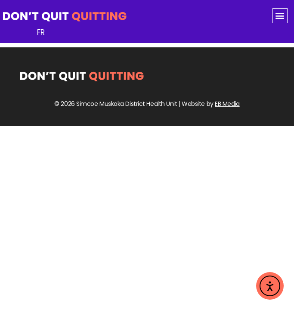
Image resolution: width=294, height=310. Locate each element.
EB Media (227, 103)
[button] (280, 15)
